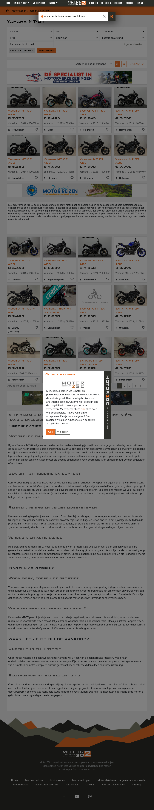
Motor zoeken (39, 3)
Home (8, 3)
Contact (140, 3)
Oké (50, 431)
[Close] (104, 16)
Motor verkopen (21, 3)
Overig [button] (52, 3)
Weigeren (62, 431)
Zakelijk (129, 3)
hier (83, 409)
